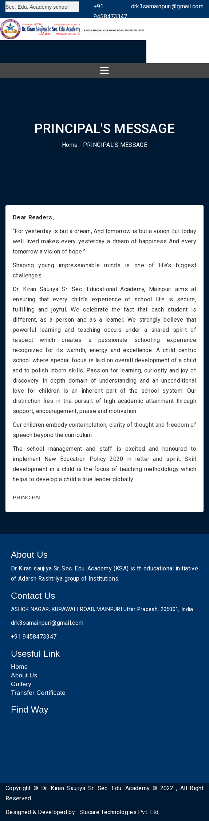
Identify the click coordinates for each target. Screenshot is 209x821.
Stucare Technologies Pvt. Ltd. (119, 812)
